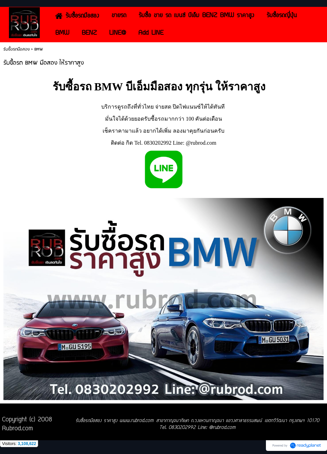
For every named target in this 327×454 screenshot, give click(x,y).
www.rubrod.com (136, 421)
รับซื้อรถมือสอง (16, 49)
